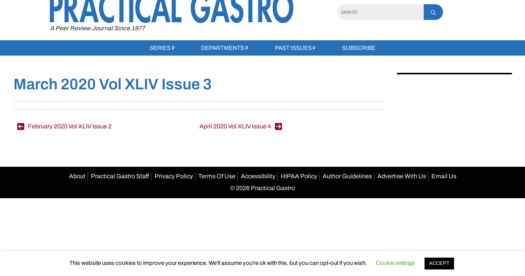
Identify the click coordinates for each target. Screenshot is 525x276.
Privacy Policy (174, 176)
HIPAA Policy (299, 176)
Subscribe (358, 48)
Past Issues (293, 48)
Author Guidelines (347, 176)
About (77, 176)
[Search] (380, 12)
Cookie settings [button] (395, 263)
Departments (222, 48)
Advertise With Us (401, 176)
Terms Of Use (216, 176)
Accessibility (258, 176)
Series (160, 48)
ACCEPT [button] (439, 263)
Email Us (443, 176)
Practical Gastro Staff (120, 176)
